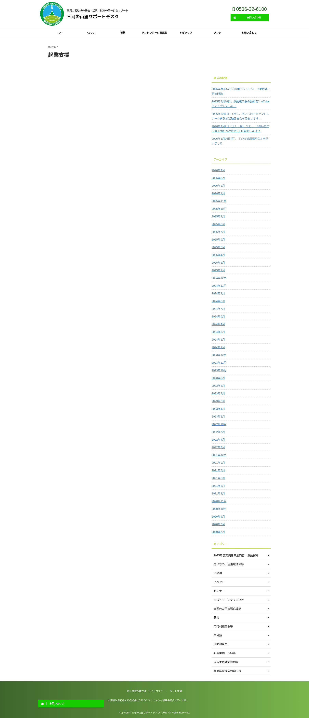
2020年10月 (219, 508)
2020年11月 (219, 501)
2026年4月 (218, 170)
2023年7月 (218, 393)
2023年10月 (219, 370)
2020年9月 (218, 516)
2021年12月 (219, 455)
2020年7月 (218, 532)
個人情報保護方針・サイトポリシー (146, 691)
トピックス (186, 32)
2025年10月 (219, 208)
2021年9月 (218, 462)
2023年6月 (218, 401)
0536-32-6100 (250, 9)
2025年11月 (219, 201)
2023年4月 (218, 408)
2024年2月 (218, 339)
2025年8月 (218, 224)
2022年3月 (218, 447)
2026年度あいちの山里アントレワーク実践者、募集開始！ (241, 91)
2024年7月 (218, 308)
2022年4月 (218, 439)
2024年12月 (219, 278)
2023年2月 (218, 416)
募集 (122, 32)
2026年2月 (218, 185)
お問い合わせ (249, 32)
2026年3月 (218, 178)
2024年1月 (218, 347)
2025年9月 (218, 216)
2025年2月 (218, 262)
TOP (59, 32)
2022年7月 (218, 431)
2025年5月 (218, 247)
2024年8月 (218, 301)
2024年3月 (218, 331)
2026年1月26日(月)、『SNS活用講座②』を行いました (240, 141)
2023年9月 (218, 378)
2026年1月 (218, 193)
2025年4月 (218, 254)
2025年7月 (218, 231)
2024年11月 (219, 285)
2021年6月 (218, 478)
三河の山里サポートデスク (93, 16)
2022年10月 (219, 424)
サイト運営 (176, 691)
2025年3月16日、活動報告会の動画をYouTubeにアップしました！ (240, 104)
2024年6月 (218, 316)
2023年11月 (219, 362)
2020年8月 (218, 524)
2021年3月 (218, 485)
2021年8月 (218, 470)
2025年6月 (218, 239)
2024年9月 (218, 293)
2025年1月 (218, 270)
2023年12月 (219, 355)
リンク (217, 32)
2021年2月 (218, 493)
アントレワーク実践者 (154, 32)
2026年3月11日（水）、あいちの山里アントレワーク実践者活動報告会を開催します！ (240, 116)
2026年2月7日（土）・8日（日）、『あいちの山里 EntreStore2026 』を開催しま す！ (240, 129)
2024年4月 (218, 324)
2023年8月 (218, 385)
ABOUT (91, 32)
